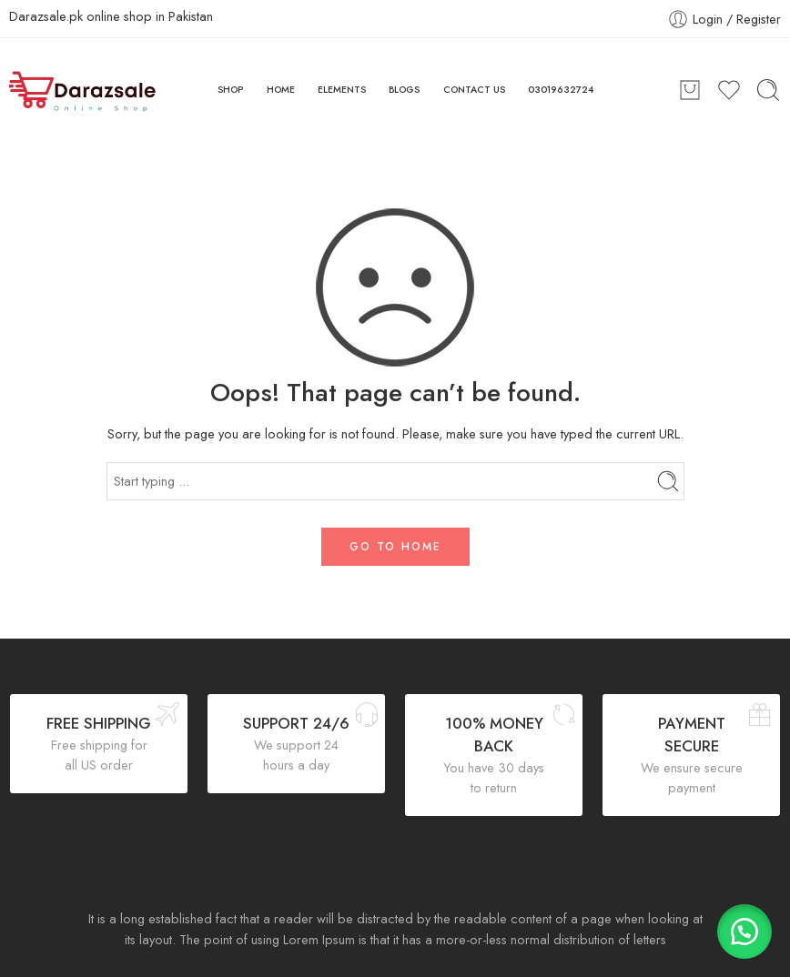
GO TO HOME (395, 547)
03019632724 (561, 89)
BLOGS (404, 89)
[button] (744, 931)
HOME (281, 89)
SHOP (230, 89)
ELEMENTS (342, 89)
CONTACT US (474, 89)
